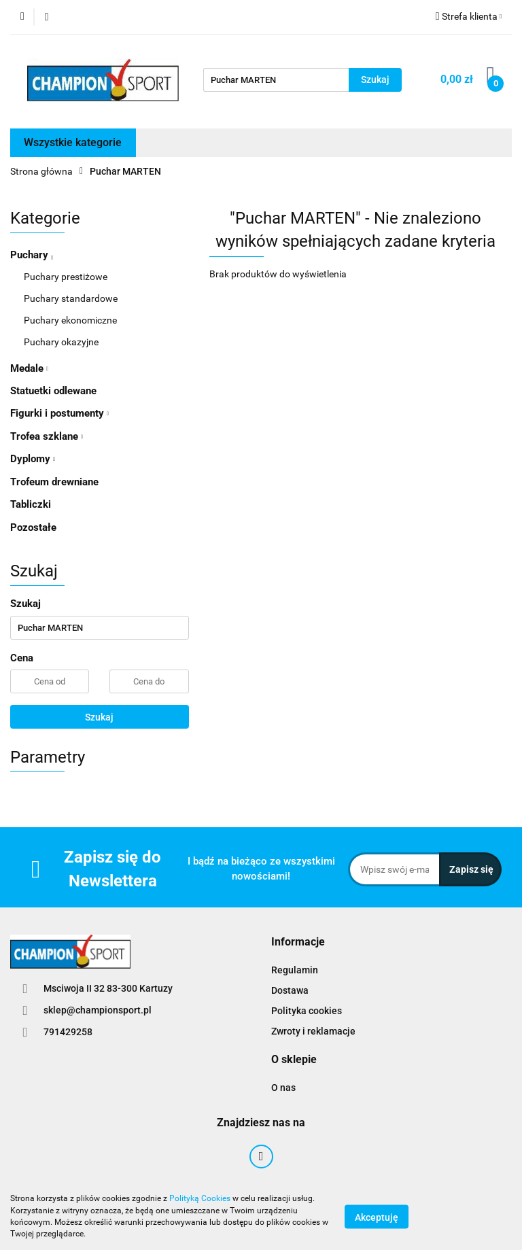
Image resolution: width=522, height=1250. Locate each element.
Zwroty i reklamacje (313, 1031)
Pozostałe (33, 527)
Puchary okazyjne (61, 341)
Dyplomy (32, 459)
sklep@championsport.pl (98, 1010)
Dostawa (290, 990)
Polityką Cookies (199, 1198)
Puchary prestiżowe (65, 276)
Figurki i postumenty (59, 413)
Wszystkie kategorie (73, 142)
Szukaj (99, 717)
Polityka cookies (306, 1010)
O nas (283, 1087)
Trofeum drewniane (54, 482)
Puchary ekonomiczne (70, 320)
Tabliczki (30, 504)
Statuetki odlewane (53, 391)
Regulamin (294, 970)
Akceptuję (376, 1216)
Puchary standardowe (71, 298)
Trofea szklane (46, 436)
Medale (29, 368)
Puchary (31, 255)
